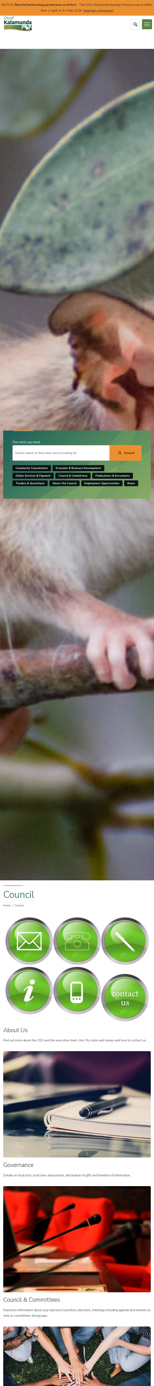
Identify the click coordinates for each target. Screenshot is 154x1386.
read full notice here (98, 10)
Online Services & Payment (33, 476)
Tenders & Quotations (30, 483)
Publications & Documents (113, 476)
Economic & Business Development (79, 468)
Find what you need (27, 442)
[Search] (125, 453)
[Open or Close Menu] (147, 24)
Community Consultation (32, 468)
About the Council (65, 483)
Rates (132, 483)
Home (7, 905)
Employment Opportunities (102, 483)
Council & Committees (73, 476)
